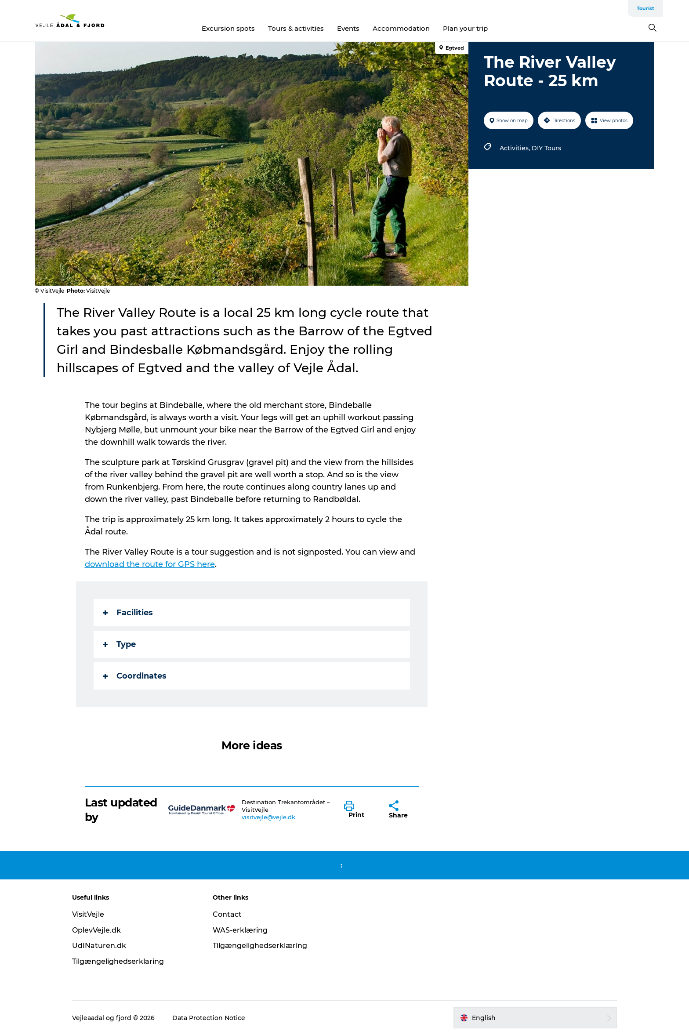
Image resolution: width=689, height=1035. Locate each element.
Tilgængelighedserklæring (260, 945)
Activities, (516, 148)
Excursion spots (228, 28)
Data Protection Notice (208, 1018)
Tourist (645, 8)
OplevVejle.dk (96, 930)
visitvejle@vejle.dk (268, 817)
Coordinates (135, 676)
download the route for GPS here (150, 564)
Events (348, 28)
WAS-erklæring (240, 930)
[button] (360, 810)
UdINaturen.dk (99, 945)
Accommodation (401, 28)
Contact (227, 914)
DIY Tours (546, 148)
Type (119, 644)
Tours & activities (296, 28)
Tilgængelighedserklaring (118, 961)
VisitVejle (88, 914)
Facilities (128, 612)
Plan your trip (465, 28)
